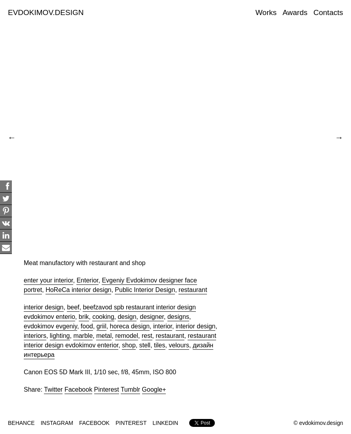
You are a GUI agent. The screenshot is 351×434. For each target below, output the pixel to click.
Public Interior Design (145, 289)
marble (83, 335)
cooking (103, 316)
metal (104, 335)
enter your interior (48, 280)
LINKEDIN (165, 423)
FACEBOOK (94, 423)
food (87, 326)
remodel (126, 335)
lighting (60, 335)
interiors (35, 335)
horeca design (130, 326)
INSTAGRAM (57, 423)
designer (152, 316)
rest (147, 335)
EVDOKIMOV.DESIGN (45, 12)
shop (129, 345)
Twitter (53, 389)
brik (84, 316)
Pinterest (106, 389)
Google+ (154, 389)
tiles (159, 345)
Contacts (328, 12)
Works (266, 12)
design (127, 316)
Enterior (87, 280)
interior (162, 326)
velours (179, 345)
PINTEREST (131, 423)
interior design (44, 307)
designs (178, 316)
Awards (295, 12)
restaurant (192, 289)
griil (101, 326)
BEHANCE (21, 423)
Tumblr (130, 389)
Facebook (78, 389)
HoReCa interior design (78, 289)
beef (73, 307)
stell (144, 345)
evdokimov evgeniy (50, 326)
